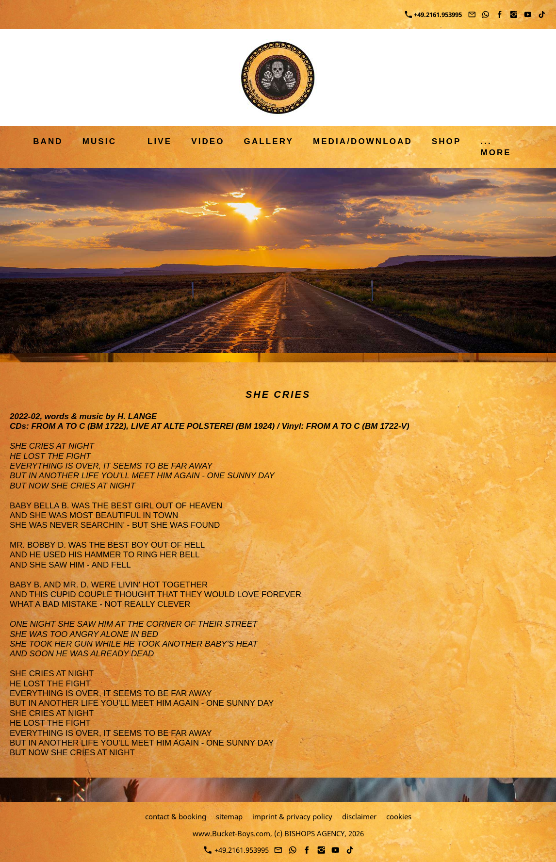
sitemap (229, 816)
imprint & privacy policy (292, 816)
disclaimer (359, 816)
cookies (398, 816)
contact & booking (175, 816)
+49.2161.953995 (433, 14)
